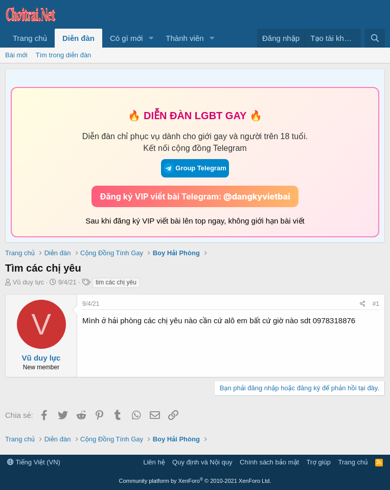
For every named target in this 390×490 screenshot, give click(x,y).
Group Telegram (195, 168)
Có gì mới (126, 38)
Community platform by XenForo (195, 481)
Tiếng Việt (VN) (33, 462)
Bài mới (16, 55)
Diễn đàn (78, 38)
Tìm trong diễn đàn (63, 55)
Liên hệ (154, 462)
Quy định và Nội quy (202, 462)
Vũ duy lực (28, 282)
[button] (151, 38)
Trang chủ (30, 38)
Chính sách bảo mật (269, 462)
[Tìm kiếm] (375, 38)
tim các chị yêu (116, 282)
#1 (376, 303)
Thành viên (184, 38)
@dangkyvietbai (256, 196)
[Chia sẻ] (362, 304)
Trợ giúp (319, 462)
